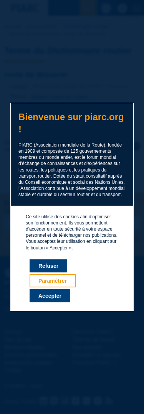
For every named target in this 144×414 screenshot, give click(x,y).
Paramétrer (52, 281)
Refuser (48, 266)
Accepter (49, 296)
